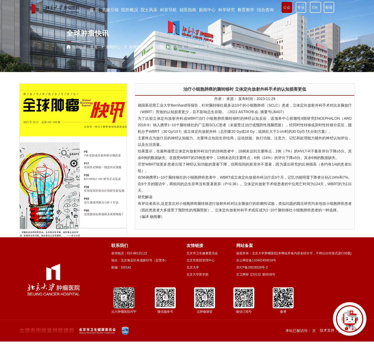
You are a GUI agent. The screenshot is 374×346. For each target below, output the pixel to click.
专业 (301, 7)
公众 (286, 7)
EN (315, 7)
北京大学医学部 (197, 274)
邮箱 (329, 7)
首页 (93, 47)
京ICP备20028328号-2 (252, 267)
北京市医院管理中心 (200, 260)
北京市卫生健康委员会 (202, 253)
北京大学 (192, 267)
